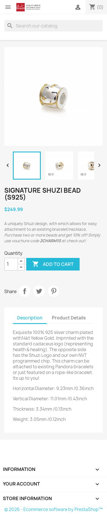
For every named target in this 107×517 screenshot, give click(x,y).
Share (24, 291)
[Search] (53, 25)
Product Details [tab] (69, 318)
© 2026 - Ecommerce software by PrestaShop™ (53, 509)
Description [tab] (30, 318)
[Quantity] (11, 264)
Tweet (39, 291)
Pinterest (53, 291)
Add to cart (53, 264)
